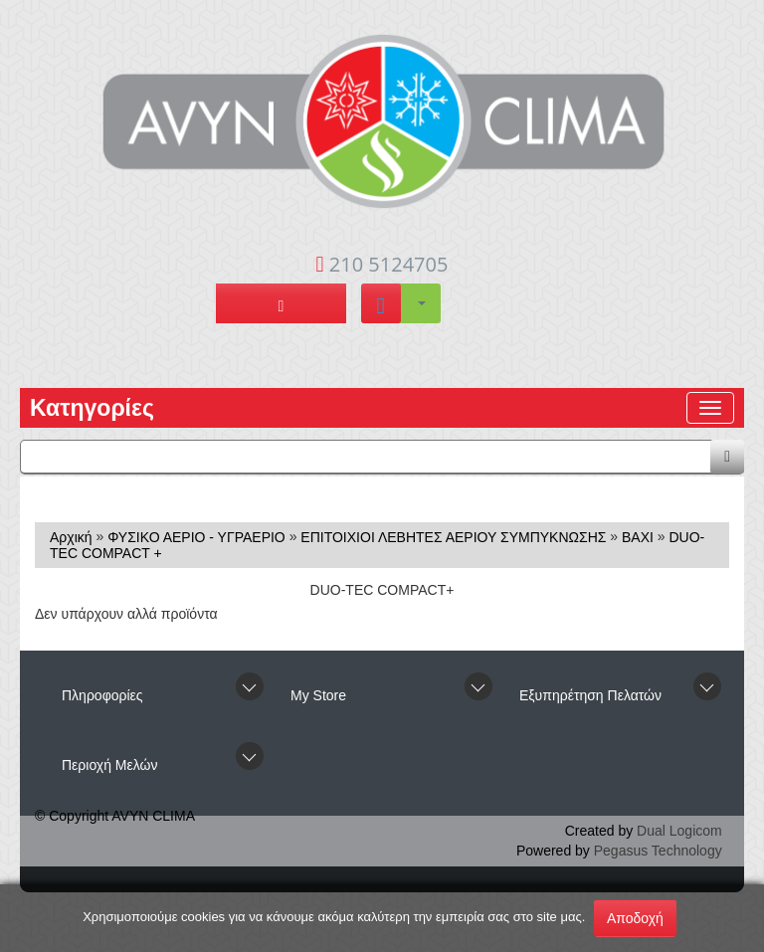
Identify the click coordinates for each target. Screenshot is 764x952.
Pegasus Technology (658, 850)
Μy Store (318, 695)
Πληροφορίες (102, 695)
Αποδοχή (635, 918)
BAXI (638, 537)
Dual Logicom (679, 831)
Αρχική (71, 537)
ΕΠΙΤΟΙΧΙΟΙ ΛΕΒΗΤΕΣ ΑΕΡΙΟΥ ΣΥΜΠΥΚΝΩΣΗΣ (453, 537)
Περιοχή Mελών (109, 765)
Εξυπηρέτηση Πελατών (590, 695)
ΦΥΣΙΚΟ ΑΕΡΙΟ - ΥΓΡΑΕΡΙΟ (196, 537)
